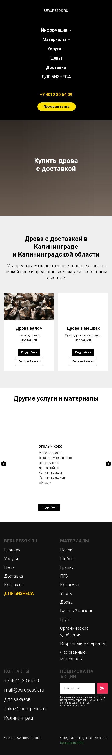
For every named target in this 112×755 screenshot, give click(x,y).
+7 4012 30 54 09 (56, 94)
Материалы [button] (55, 39)
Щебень (68, 558)
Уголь (66, 593)
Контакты (14, 584)
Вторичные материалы (83, 643)
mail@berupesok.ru (24, 690)
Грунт (65, 619)
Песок (66, 550)
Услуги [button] (54, 48)
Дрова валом (29, 328)
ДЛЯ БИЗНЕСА (56, 76)
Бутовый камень (76, 610)
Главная (12, 550)
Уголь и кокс (50, 446)
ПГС (64, 576)
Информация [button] (54, 30)
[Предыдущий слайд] (3, 463)
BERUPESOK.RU (20, 540)
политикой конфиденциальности (75, 704)
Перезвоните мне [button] (56, 106)
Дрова (66, 602)
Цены (56, 58)
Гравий (67, 567)
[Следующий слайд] (108, 463)
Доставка (56, 67)
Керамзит (70, 584)
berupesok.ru (32, 738)
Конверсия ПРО (72, 743)
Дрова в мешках (83, 328)
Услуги (11, 558)
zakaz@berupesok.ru (26, 708)
